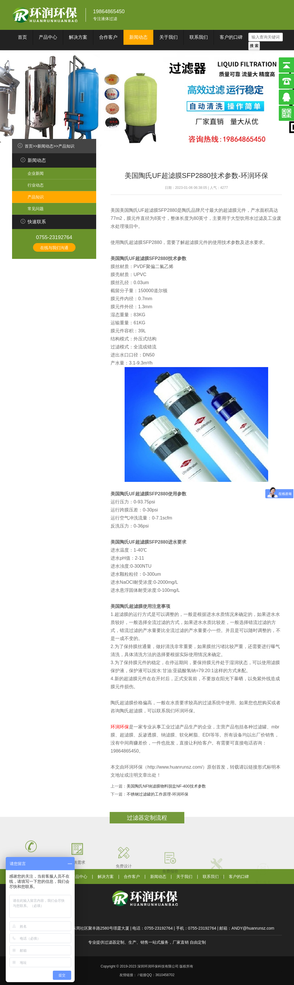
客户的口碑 (231, 37)
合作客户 (108, 37)
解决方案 (78, 37)
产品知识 (66, 146)
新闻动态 (138, 37)
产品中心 (48, 37)
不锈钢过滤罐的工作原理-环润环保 (157, 794)
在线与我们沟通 (54, 247)
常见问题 (36, 208)
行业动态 (36, 185)
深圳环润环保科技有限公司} (45, 15)
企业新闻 (36, 173)
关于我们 (168, 37)
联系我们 (198, 37)
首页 (22, 37)
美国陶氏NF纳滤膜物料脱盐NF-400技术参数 (166, 786)
